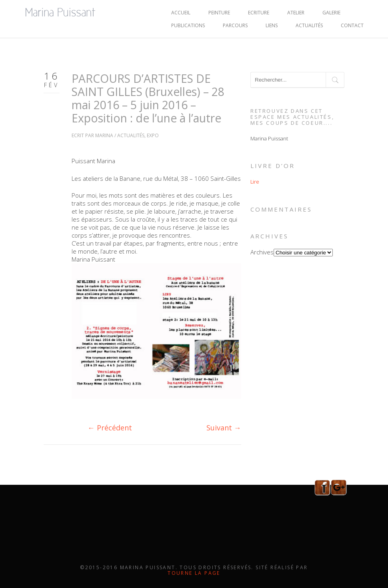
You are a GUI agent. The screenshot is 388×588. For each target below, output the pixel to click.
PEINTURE (219, 12)
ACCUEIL (180, 12)
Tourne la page (194, 573)
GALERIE (331, 12)
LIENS (272, 25)
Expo (153, 135)
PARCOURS (235, 25)
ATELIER (295, 12)
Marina (104, 135)
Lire (254, 181)
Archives (262, 252)
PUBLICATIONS (188, 25)
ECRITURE (258, 12)
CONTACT (352, 25)
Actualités (309, 25)
